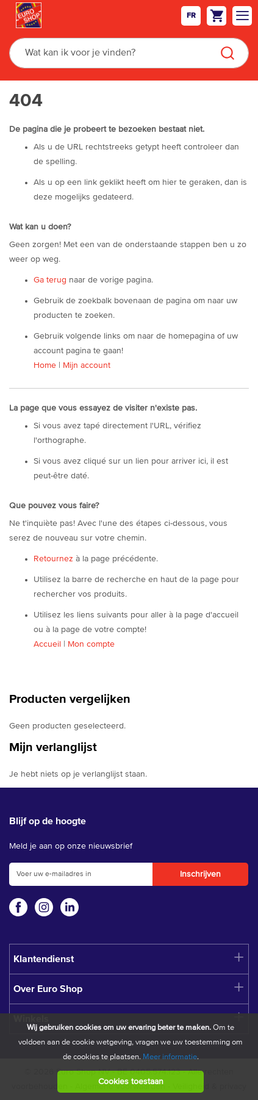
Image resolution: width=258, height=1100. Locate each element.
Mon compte (91, 644)
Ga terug (50, 280)
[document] (130, 1057)
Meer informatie (170, 1057)
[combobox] (129, 53)
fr (191, 16)
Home (45, 365)
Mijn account (86, 365)
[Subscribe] (200, 874)
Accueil (47, 644)
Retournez (53, 559)
